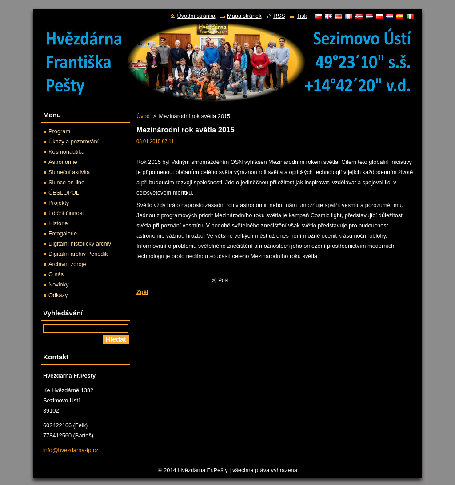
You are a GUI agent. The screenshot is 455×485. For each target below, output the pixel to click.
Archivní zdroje (67, 264)
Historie (58, 223)
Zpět (142, 292)
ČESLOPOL (63, 192)
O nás (56, 274)
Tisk (302, 15)
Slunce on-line (66, 182)
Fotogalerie (62, 233)
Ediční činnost (66, 213)
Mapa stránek (244, 15)
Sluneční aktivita (69, 172)
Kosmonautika (66, 151)
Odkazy (58, 295)
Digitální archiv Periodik (78, 253)
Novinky (58, 284)
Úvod (143, 116)
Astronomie (62, 162)
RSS (279, 15)
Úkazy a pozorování (73, 141)
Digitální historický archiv (79, 243)
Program (59, 131)
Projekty (58, 202)
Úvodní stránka (196, 15)
